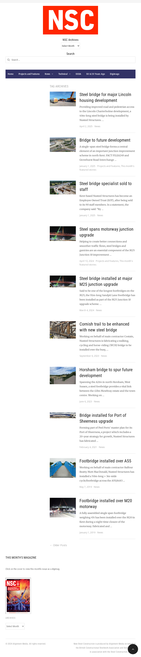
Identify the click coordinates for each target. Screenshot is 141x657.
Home (10, 74)
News (47, 74)
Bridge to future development (104, 140)
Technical (63, 74)
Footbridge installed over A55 (105, 461)
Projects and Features (29, 74)
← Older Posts (58, 545)
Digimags (114, 74)
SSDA (78, 74)
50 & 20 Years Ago (95, 74)
